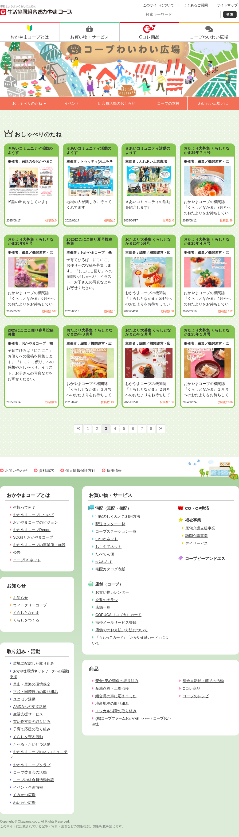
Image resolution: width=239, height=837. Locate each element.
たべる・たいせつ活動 (31, 744)
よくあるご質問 (195, 5)
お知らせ (20, 597)
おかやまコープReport (31, 530)
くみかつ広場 (24, 795)
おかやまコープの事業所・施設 (39, 545)
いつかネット (106, 539)
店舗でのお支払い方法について (121, 630)
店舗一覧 (102, 607)
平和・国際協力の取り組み (35, 692)
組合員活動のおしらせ (116, 103)
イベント (71, 103)
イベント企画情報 (28, 787)
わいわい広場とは (213, 103)
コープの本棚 (168, 103)
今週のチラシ (106, 600)
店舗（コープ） (109, 584)
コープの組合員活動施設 (33, 780)
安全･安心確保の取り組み (116, 681)
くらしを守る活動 (28, 737)
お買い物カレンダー (112, 592)
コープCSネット (27, 560)
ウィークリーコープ (30, 605)
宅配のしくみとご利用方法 (117, 516)
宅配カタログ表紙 (110, 569)
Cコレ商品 (191, 688)
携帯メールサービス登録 (115, 622)
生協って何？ (24, 507)
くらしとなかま (26, 612)
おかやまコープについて (33, 515)
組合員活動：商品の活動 (203, 681)
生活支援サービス (28, 714)
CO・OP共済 (197, 508)
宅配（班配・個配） (113, 508)
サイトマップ (227, 5)
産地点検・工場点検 (112, 688)
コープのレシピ (196, 696)
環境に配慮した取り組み (33, 663)
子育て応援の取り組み (31, 729)
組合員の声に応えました (115, 696)
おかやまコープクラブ (31, 765)
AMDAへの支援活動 (29, 706)
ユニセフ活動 (24, 699)
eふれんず (103, 561)
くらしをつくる (26, 620)
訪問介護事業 (196, 536)
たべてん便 (104, 554)
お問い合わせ (16, 470)
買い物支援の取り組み (31, 721)
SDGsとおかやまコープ (33, 537)
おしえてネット (108, 546)
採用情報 (114, 470)
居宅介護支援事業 (200, 528)
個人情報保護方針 (80, 470)
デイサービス (196, 543)
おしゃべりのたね (29, 103)
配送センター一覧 (110, 524)
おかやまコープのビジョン (35, 522)
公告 (17, 552)
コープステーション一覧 (115, 531)
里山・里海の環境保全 (31, 684)
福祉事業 (193, 520)
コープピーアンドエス (205, 558)
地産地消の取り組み (112, 703)
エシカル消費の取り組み (115, 711)
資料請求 (46, 470)
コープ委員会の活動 (30, 772)
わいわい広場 (24, 802)
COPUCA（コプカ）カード (118, 615)
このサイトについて (158, 5)
